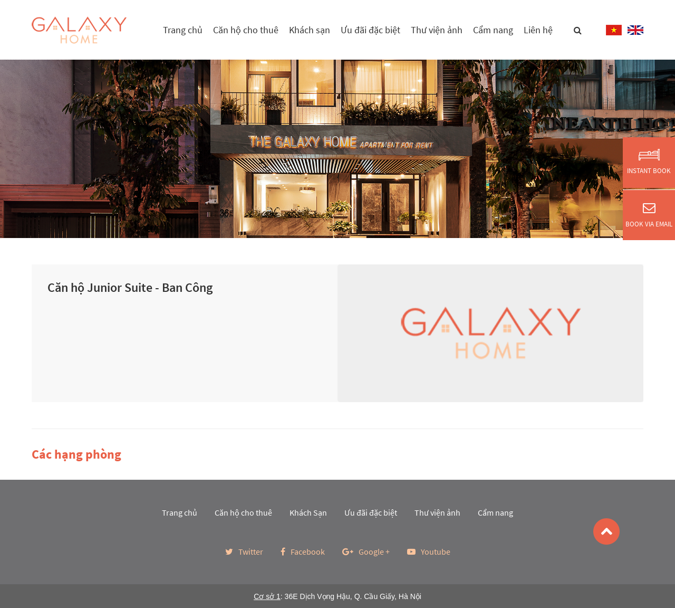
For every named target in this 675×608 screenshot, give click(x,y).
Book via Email (648, 215)
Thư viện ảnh (436, 30)
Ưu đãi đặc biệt (370, 30)
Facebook (303, 551)
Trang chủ (182, 30)
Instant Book (649, 162)
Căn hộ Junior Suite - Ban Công (130, 287)
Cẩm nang (493, 30)
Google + (366, 551)
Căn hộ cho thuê (245, 30)
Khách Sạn (308, 512)
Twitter (244, 551)
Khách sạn (309, 30)
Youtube (428, 551)
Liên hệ (538, 30)
